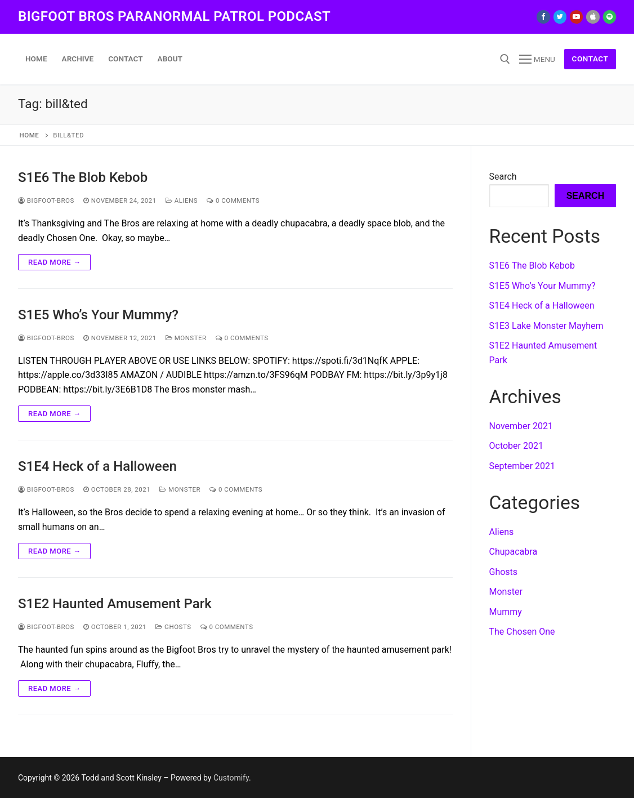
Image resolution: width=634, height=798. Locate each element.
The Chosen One (522, 631)
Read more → (54, 262)
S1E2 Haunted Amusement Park (115, 604)
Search (503, 176)
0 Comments (233, 200)
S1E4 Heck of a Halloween (97, 466)
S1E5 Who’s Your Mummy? (98, 315)
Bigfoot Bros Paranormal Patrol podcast (174, 16)
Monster (186, 338)
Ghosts (173, 627)
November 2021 (521, 426)
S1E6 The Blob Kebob (83, 177)
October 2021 (516, 445)
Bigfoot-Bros (46, 200)
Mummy (505, 612)
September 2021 (522, 466)
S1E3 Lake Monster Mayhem (546, 325)
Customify (231, 777)
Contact (590, 58)
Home (29, 135)
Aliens (182, 200)
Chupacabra (513, 551)
